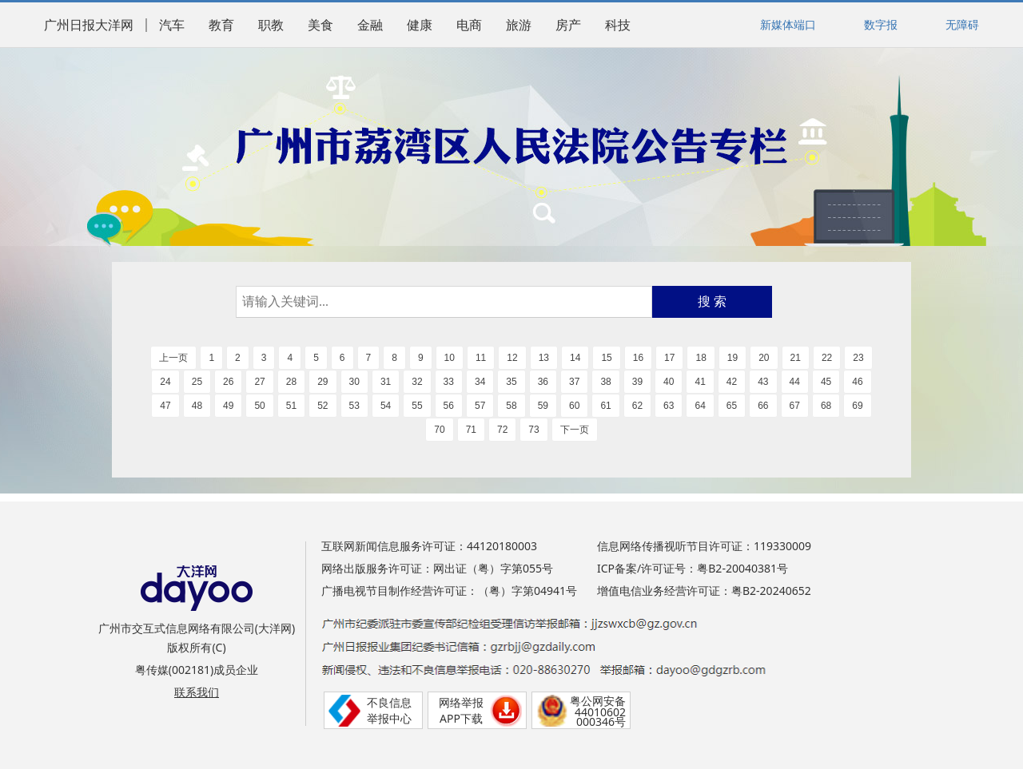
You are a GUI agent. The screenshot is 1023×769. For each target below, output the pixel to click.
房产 (568, 25)
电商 (469, 25)
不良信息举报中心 (389, 710)
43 (763, 381)
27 (259, 381)
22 (827, 357)
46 (857, 381)
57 (480, 405)
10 (449, 357)
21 (795, 357)
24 (165, 381)
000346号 (601, 721)
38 (605, 381)
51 (291, 405)
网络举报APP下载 (461, 710)
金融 (370, 25)
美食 (320, 25)
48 (197, 405)
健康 (419, 25)
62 (637, 405)
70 (439, 429)
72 (502, 429)
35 (511, 381)
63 (668, 405)
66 (763, 405)
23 (858, 357)
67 (795, 405)
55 (417, 405)
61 (605, 405)
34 (480, 381)
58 (511, 405)
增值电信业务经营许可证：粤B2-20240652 (704, 590)
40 (668, 381)
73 (533, 429)
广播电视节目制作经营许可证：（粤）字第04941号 (449, 590)
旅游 (518, 25)
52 (322, 405)
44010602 (600, 711)
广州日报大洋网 (88, 25)
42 (731, 381)
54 (385, 405)
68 (826, 405)
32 (417, 381)
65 (731, 405)
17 (669, 357)
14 (575, 357)
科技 (618, 25)
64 (700, 405)
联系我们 (196, 692)
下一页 (574, 429)
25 (197, 381)
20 (763, 357)
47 (165, 405)
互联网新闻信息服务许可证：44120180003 (429, 545)
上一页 (173, 357)
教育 (221, 25)
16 (638, 357)
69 (857, 405)
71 (471, 429)
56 (449, 405)
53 (354, 405)
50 (259, 405)
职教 (271, 25)
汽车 (172, 25)
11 (481, 357)
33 (449, 381)
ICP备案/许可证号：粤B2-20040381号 (692, 568)
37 (574, 381)
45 (826, 381)
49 (228, 405)
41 (700, 381)
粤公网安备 (598, 700)
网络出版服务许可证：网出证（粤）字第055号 (437, 568)
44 (795, 381)
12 (512, 357)
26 (228, 381)
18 (700, 357)
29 (322, 381)
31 (385, 381)
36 (543, 381)
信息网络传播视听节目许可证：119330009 (704, 545)
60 (574, 405)
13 (544, 357)
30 (354, 381)
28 (291, 381)
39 (637, 381)
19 (732, 357)
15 (606, 357)
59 (543, 405)
